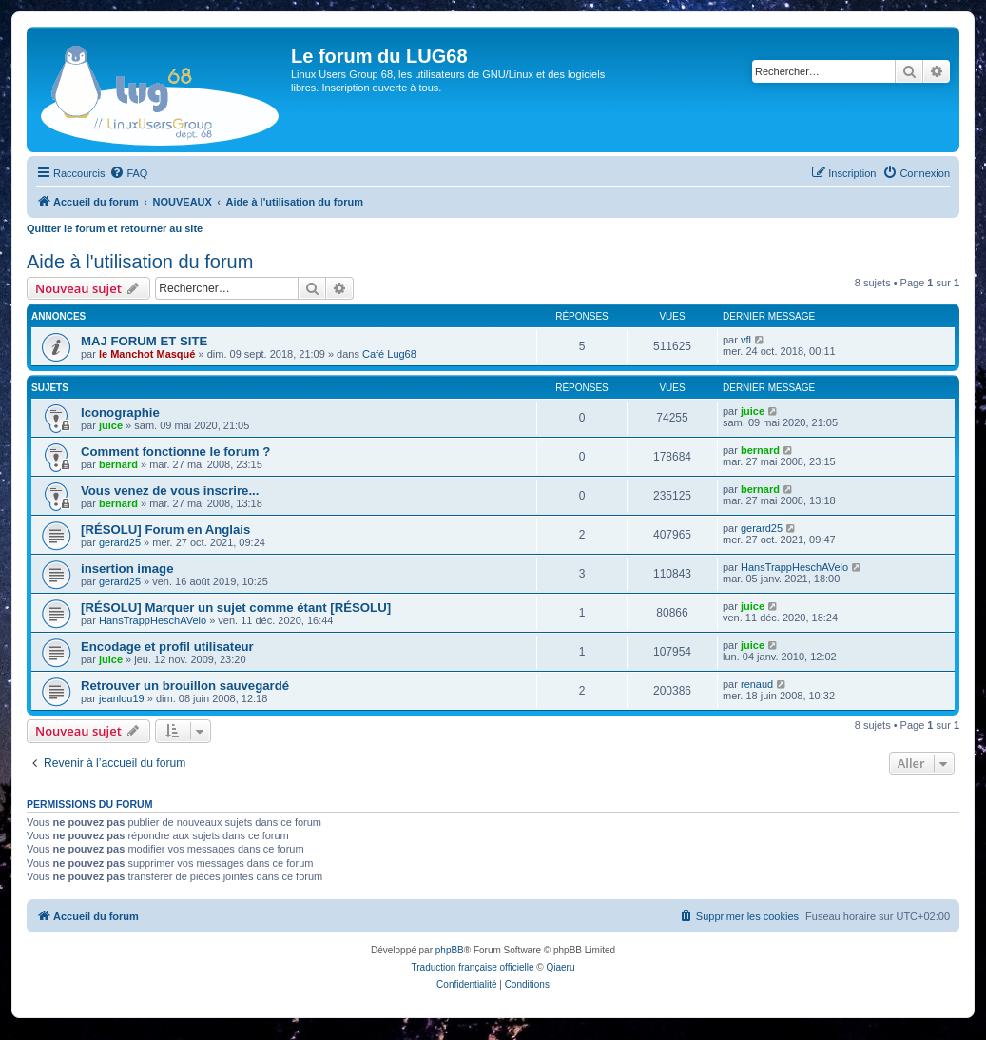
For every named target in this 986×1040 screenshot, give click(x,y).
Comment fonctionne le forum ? (175, 451)
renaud (757, 684)
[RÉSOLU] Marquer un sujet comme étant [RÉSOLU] (236, 607)
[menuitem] (128, 173)
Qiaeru (560, 967)
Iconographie (120, 412)
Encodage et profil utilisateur (167, 646)
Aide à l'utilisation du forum (140, 261)
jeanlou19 (122, 698)
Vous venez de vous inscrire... (170, 490)
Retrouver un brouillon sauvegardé (185, 685)
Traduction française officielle (473, 967)
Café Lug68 (389, 354)
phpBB (449, 950)
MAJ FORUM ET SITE (144, 341)
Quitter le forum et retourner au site (115, 228)
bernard (118, 464)
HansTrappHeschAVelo (794, 567)
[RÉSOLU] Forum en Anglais (165, 529)
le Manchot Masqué (147, 354)
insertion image (127, 568)
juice (111, 425)
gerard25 (120, 542)
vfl (746, 339)
